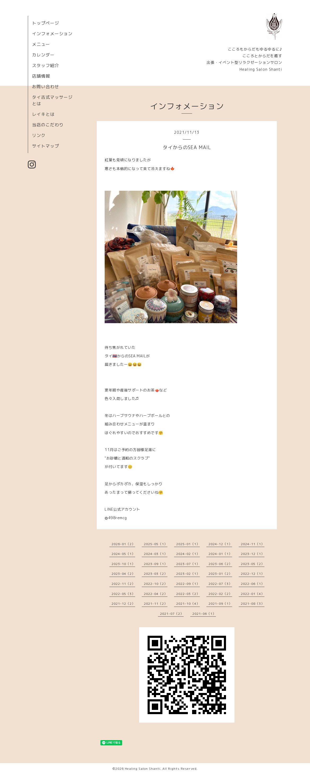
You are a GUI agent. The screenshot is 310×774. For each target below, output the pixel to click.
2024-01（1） (220, 553)
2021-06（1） (204, 613)
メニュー (41, 44)
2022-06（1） (252, 583)
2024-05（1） (123, 553)
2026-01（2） (123, 544)
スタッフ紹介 (45, 65)
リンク (39, 135)
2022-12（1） (252, 573)
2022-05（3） (123, 593)
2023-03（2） (155, 573)
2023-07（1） (188, 564)
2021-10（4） (188, 603)
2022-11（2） (123, 583)
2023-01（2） (220, 573)
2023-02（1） (188, 573)
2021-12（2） (123, 603)
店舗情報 (41, 76)
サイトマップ (45, 146)
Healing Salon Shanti (142, 768)
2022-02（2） (220, 593)
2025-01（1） (188, 544)
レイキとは (43, 114)
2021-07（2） (172, 613)
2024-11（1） (252, 544)
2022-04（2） (155, 593)
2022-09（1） (188, 583)
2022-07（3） (220, 583)
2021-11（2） (155, 603)
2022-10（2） (155, 583)
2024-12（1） (220, 544)
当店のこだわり (48, 125)
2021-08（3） (252, 603)
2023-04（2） (123, 573)
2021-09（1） (220, 603)
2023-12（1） (252, 553)
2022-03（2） (188, 593)
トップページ (45, 23)
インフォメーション (52, 34)
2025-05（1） (155, 544)
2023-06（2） (220, 564)
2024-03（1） (155, 553)
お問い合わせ (45, 87)
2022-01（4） (252, 593)
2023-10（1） (123, 564)
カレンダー (43, 55)
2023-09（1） (155, 564)
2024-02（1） (188, 553)
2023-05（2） (252, 564)
